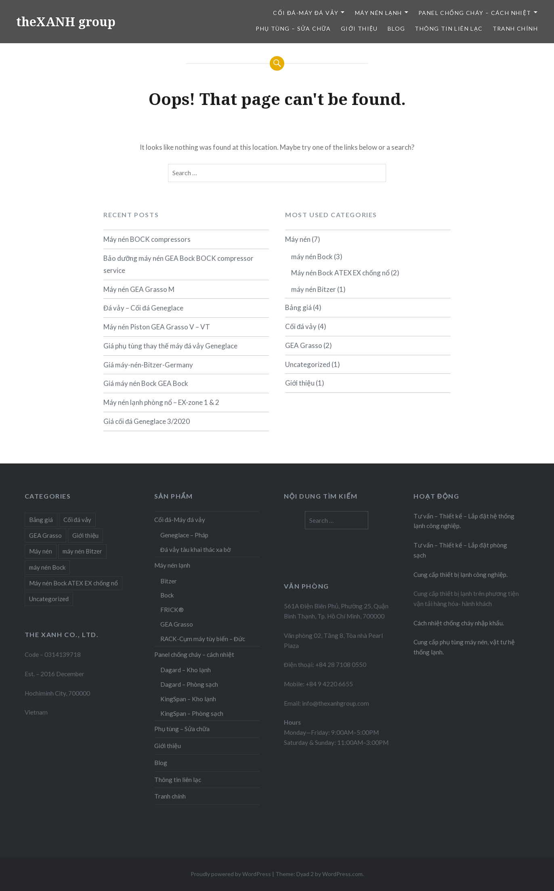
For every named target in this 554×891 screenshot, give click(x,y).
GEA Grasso (303, 345)
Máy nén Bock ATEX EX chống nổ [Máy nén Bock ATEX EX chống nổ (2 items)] (73, 583)
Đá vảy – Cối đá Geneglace (143, 308)
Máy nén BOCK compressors (147, 239)
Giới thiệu (359, 28)
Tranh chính (515, 28)
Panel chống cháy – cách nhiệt (474, 12)
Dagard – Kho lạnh (185, 669)
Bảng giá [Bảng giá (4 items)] (41, 519)
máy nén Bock (312, 256)
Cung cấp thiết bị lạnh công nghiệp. (460, 574)
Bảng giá (298, 307)
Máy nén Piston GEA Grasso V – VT (156, 327)
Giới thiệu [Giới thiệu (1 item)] (85, 535)
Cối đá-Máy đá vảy (305, 12)
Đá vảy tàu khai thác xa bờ (195, 549)
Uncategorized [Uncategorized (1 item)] (49, 598)
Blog (396, 28)
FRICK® (172, 609)
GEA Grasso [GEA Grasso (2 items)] (45, 535)
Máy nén (298, 239)
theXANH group (65, 21)
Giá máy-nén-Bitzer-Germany (148, 365)
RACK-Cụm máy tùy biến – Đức (202, 638)
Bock (167, 595)
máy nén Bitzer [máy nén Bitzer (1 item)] (82, 551)
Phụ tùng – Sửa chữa (293, 28)
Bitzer (168, 581)
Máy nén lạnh (378, 12)
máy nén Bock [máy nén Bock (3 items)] (47, 567)
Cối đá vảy (301, 326)
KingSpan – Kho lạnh (188, 698)
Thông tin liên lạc (449, 28)
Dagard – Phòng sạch (189, 684)
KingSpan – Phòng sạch (191, 713)
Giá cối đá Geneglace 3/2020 (146, 421)
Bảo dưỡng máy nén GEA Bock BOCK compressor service (178, 264)
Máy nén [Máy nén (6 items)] (40, 551)
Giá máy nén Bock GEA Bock (145, 383)
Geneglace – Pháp (184, 535)
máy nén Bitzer (313, 289)
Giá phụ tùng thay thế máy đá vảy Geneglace (170, 346)
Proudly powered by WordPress (231, 873)
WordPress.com (342, 873)
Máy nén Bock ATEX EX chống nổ (340, 272)
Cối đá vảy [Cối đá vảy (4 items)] (77, 519)
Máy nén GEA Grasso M (138, 289)
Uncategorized (307, 364)
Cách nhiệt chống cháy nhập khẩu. (458, 623)
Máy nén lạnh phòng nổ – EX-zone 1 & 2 (161, 402)
